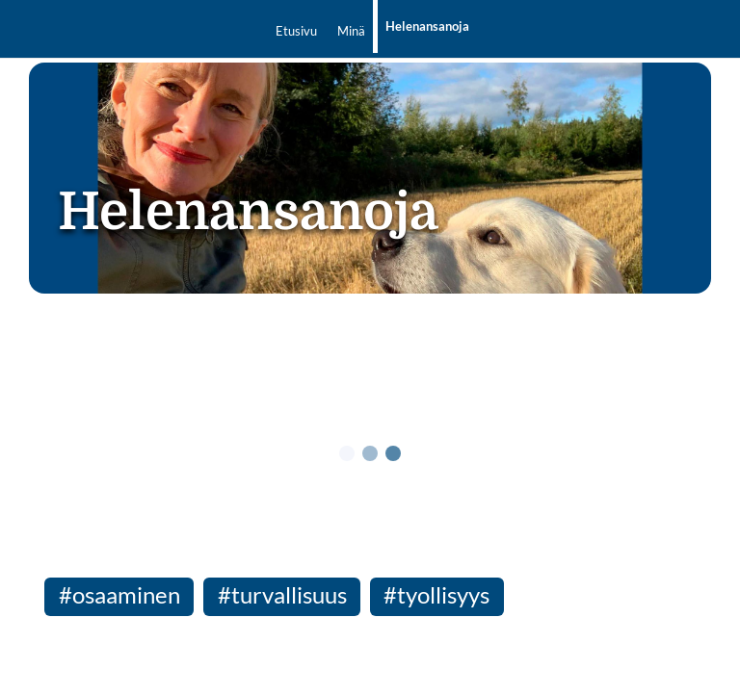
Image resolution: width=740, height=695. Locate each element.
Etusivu (296, 31)
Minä (351, 31)
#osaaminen (119, 594)
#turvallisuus (282, 594)
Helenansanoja (427, 26)
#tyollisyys (436, 594)
